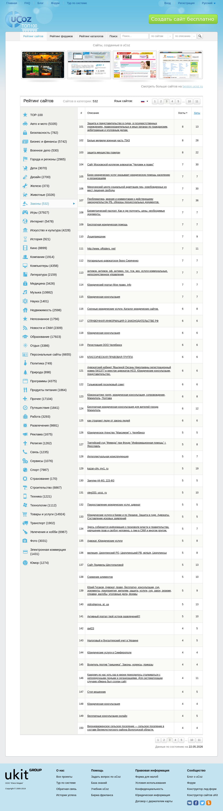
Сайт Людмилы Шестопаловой (105, 564)
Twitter (202, 802)
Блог (40, 3)
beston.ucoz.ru (193, 86)
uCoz (23, 774)
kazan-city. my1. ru (97, 468)
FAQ (27, 3)
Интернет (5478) (37, 221)
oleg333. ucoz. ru (97, 492)
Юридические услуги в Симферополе (109, 652)
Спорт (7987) (35, 470)
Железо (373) (35, 186)
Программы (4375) (39, 381)
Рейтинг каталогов (91, 36)
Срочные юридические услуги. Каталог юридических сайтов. (123, 308)
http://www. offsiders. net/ (101, 248)
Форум (55, 3)
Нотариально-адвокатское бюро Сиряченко (112, 260)
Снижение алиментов (100, 576)
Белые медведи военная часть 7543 (108, 140)
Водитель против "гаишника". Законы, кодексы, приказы (120, 664)
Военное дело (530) (40, 150)
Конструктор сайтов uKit (202, 795)
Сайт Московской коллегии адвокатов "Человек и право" (120, 164)
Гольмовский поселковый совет (105, 384)
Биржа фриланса (102, 795)
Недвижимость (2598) (41, 310)
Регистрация (186, 3)
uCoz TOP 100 (21, 21)
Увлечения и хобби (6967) (44, 532)
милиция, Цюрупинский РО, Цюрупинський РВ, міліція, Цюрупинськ (127, 552)
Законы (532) (35, 203)
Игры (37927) (35, 212)
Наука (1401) (35, 301)
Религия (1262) (37, 443)
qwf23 (90, 628)
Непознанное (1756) (40, 319)
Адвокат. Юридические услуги (105, 540)
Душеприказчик (96, 236)
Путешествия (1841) (40, 408)
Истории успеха (66, 795)
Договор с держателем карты (153, 801)
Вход (167, 3)
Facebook (195, 802)
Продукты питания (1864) (44, 390)
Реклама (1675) (37, 434)
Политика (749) (37, 363)
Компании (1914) (38, 257)
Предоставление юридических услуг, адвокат (113, 504)
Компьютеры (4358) (40, 266)
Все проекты (64, 776)
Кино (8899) (34, 248)
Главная (11, 3)
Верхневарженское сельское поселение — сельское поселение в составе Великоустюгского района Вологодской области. (125, 728)
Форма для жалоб (146, 776)
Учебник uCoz (100, 789)
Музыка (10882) (37, 292)
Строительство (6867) (42, 487)
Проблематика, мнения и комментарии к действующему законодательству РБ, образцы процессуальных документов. (123, 201)
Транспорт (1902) (38, 523)
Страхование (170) (39, 479)
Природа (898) (36, 372)
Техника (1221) (37, 496)
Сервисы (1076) (37, 461)
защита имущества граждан (103, 152)
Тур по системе (77, 3)
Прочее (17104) (37, 399)
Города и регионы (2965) (44, 159)
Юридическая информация (152, 795)
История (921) (36, 239)
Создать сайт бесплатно (183, 19)
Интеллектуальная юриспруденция (108, 456)
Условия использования (150, 782)
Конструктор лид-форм (201, 789)
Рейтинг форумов (61, 36)
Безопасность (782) (40, 132)
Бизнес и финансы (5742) (44, 141)
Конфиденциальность (149, 789)
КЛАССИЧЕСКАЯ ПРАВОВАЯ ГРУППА (110, 357)
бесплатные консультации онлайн (107, 715)
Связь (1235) (35, 452)
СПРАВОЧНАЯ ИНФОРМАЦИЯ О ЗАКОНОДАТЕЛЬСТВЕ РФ (123, 320)
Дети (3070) (34, 168)
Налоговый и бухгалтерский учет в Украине (112, 640)
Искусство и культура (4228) (46, 230)
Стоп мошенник (96, 691)
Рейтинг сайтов (33, 36)
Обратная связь (66, 789)
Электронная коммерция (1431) (44, 552)
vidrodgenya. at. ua (98, 604)
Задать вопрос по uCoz (106, 776)
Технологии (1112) (39, 505)
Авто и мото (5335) (39, 124)
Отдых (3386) (35, 345)
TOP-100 (32, 115)
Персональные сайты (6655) (46, 354)
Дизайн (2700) (36, 177)
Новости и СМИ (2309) (42, 328)
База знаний (99, 782)
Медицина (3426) (38, 283)
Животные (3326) (38, 195)
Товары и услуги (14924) (43, 514)
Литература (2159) (39, 274)
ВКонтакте (189, 802)
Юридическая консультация (103, 296)
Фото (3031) (34, 541)
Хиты (197, 113)
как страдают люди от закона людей (108, 420)
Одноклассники (208, 802)
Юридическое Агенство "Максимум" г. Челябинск (116, 432)
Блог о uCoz (194, 776)
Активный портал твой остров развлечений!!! (113, 616)
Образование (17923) (41, 337)
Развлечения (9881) (40, 425)
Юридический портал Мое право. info (109, 284)
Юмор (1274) (35, 563)
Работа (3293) (36, 416)
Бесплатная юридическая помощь (107, 224)
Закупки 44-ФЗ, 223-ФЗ (100, 480)
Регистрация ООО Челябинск (104, 344)
